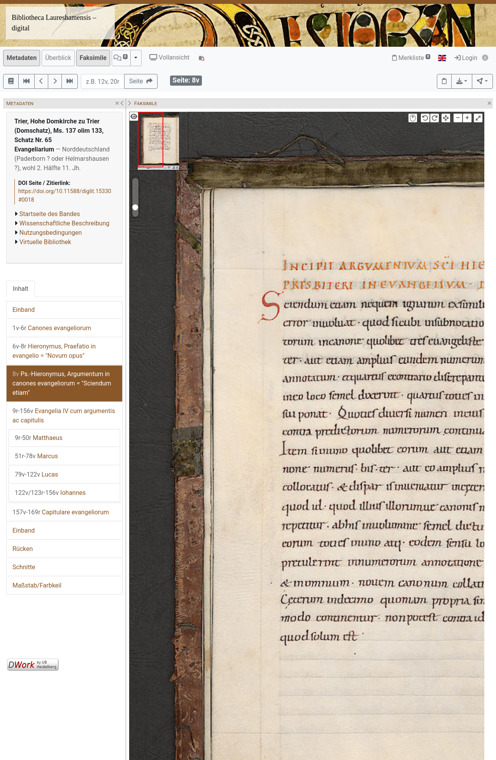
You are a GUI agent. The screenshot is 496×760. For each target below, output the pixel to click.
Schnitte (23, 567)
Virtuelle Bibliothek (45, 242)
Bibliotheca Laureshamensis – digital (54, 23)
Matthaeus (38, 438)
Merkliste (411, 58)
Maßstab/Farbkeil (36, 585)
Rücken (22, 548)
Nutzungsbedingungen (50, 232)
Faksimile (93, 58)
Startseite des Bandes (49, 214)
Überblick (58, 58)
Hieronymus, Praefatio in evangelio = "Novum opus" (54, 351)
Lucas (36, 474)
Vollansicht (169, 57)
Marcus (36, 456)
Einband (23, 309)
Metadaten (22, 58)
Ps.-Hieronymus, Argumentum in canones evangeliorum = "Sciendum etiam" (61, 383)
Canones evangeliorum (51, 328)
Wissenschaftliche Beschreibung (64, 223)
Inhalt (20, 288)
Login (465, 58)
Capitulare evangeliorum (60, 512)
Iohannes (50, 492)
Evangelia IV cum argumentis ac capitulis (63, 415)
